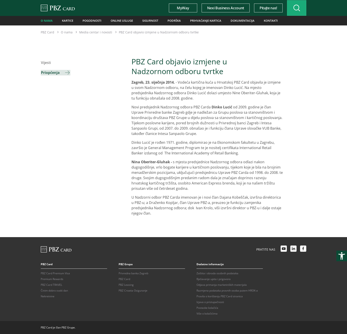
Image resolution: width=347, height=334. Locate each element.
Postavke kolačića (207, 307)
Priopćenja (50, 72)
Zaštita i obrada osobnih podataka (217, 273)
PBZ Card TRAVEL (51, 284)
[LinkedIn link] (293, 249)
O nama (46, 20)
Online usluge (119, 20)
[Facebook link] (303, 249)
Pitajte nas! (267, 8)
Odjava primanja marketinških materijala (222, 284)
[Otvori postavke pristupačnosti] (341, 256)
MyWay (181, 8)
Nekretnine (47, 296)
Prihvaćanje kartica (200, 20)
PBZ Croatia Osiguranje (133, 290)
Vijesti (46, 62)
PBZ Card (47, 32)
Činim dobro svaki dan (54, 290)
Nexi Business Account (224, 8)
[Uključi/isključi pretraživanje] (295, 8)
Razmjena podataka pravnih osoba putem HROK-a (227, 290)
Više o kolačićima (207, 313)
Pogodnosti (90, 20)
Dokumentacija (235, 20)
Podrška (170, 20)
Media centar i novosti (95, 32)
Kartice (67, 20)
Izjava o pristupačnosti (210, 302)
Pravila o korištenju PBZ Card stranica (220, 296)
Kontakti (262, 20)
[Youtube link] (284, 249)
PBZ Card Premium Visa (55, 273)
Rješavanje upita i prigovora (214, 279)
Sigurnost (146, 20)
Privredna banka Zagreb (133, 273)
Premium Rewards (52, 279)
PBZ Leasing (126, 284)
